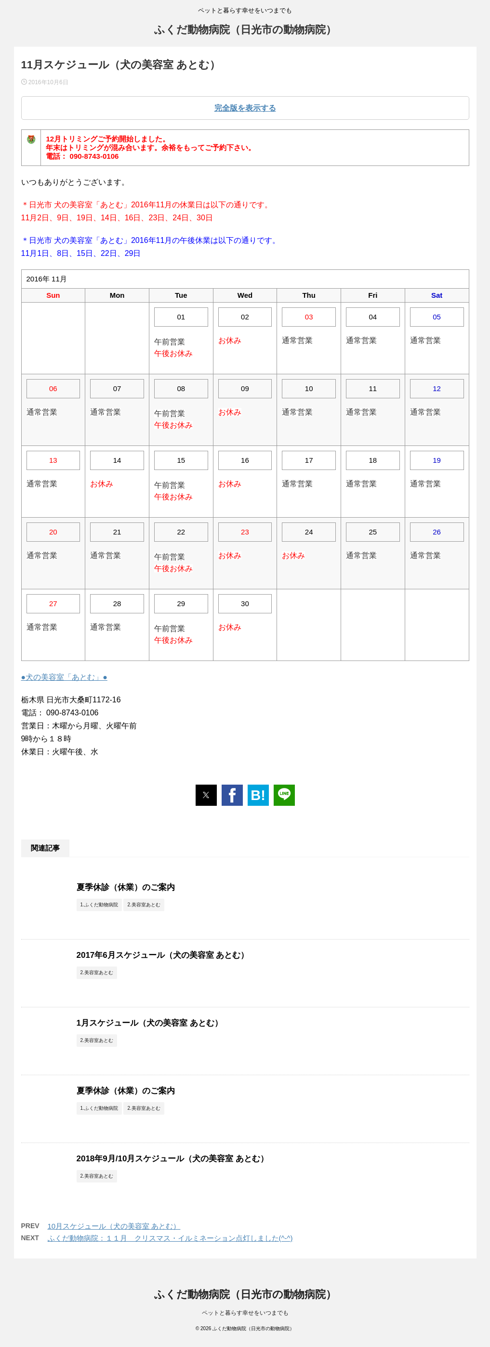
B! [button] (258, 795)
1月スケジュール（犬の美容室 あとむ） (150, 1023)
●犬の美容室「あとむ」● (64, 677)
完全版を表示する (245, 108)
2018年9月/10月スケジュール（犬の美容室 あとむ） (173, 1158)
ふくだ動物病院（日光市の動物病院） (245, 30)
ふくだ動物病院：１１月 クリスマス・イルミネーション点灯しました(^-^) (170, 1238)
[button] (206, 795)
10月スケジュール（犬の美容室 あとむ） (114, 1226)
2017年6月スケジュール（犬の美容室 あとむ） (163, 955)
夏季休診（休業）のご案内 (126, 887)
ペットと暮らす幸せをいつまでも (245, 1312)
